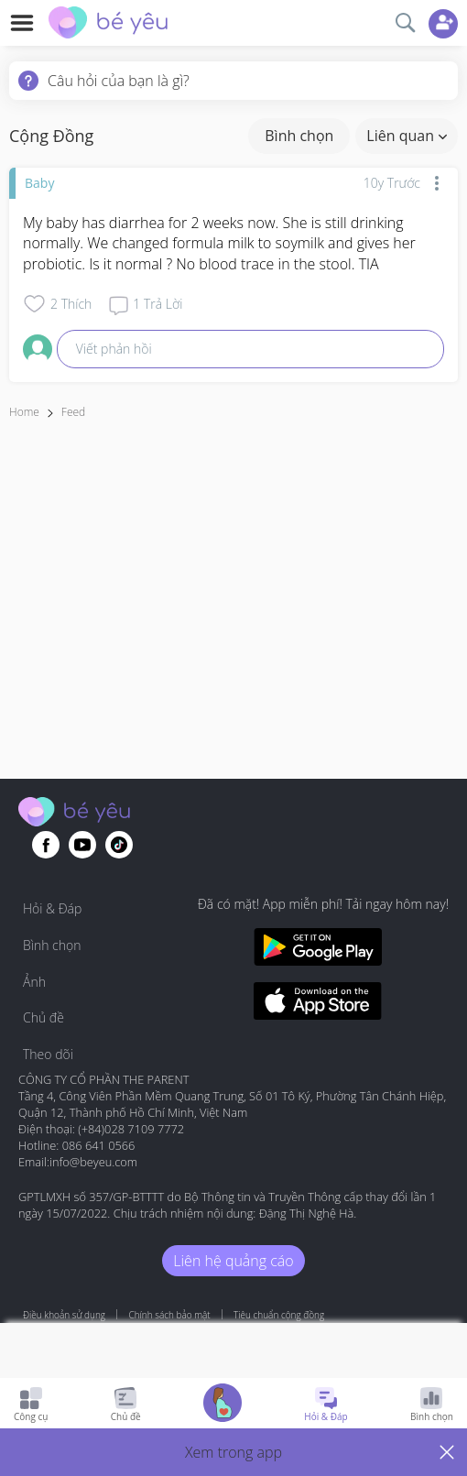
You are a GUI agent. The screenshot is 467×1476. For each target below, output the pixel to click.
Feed (73, 412)
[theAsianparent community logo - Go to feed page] (108, 24)
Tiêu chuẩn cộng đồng (279, 1314)
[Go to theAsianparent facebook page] (46, 844)
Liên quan (406, 136)
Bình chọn (299, 135)
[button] (233, 1452)
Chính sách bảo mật (169, 1314)
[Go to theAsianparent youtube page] (82, 844)
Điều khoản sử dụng (64, 1314)
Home (24, 412)
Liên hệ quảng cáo (233, 1261)
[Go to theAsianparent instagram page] (119, 844)
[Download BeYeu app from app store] (318, 1004)
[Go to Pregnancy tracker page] (222, 1405)
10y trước (392, 182)
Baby (39, 182)
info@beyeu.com (93, 1161)
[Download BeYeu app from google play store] (318, 950)
